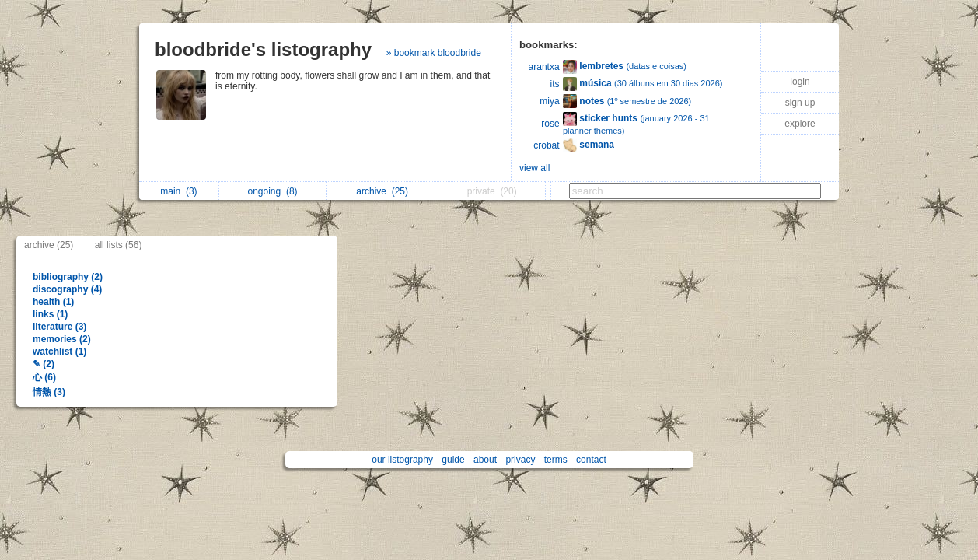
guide (453, 459)
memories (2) (62, 339)
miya (549, 101)
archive (382, 191)
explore (799, 123)
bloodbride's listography (263, 49)
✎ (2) (43, 364)
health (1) (53, 301)
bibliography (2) (68, 276)
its (555, 84)
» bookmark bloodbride (433, 52)
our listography (402, 459)
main (178, 191)
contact (591, 459)
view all (534, 168)
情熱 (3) (49, 392)
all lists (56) (118, 245)
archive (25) (48, 245)
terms (556, 459)
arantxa (544, 66)
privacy (520, 459)
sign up (800, 102)
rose (550, 123)
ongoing (273, 191)
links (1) (50, 314)
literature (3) (59, 326)
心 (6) (44, 377)
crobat (546, 145)
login (799, 81)
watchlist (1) (59, 351)
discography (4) (67, 289)
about (485, 459)
